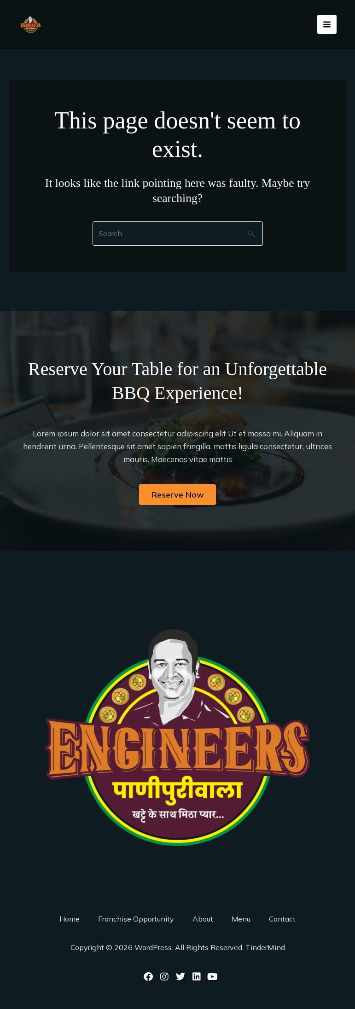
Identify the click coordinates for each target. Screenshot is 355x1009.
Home (69, 918)
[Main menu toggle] (327, 26)
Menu (241, 918)
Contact (282, 918)
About (202, 918)
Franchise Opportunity (136, 918)
